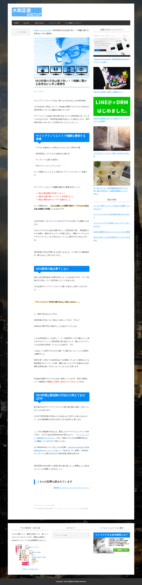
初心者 (82, 508)
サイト (73, 508)
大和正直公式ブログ (27, 12)
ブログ (78, 508)
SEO (52, 505)
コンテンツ (67, 508)
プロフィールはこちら (30, 569)
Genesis (40, 508)
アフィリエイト (58, 508)
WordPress (48, 508)
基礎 (86, 508)
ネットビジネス (46, 505)
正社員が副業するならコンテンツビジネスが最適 (111, 236)
